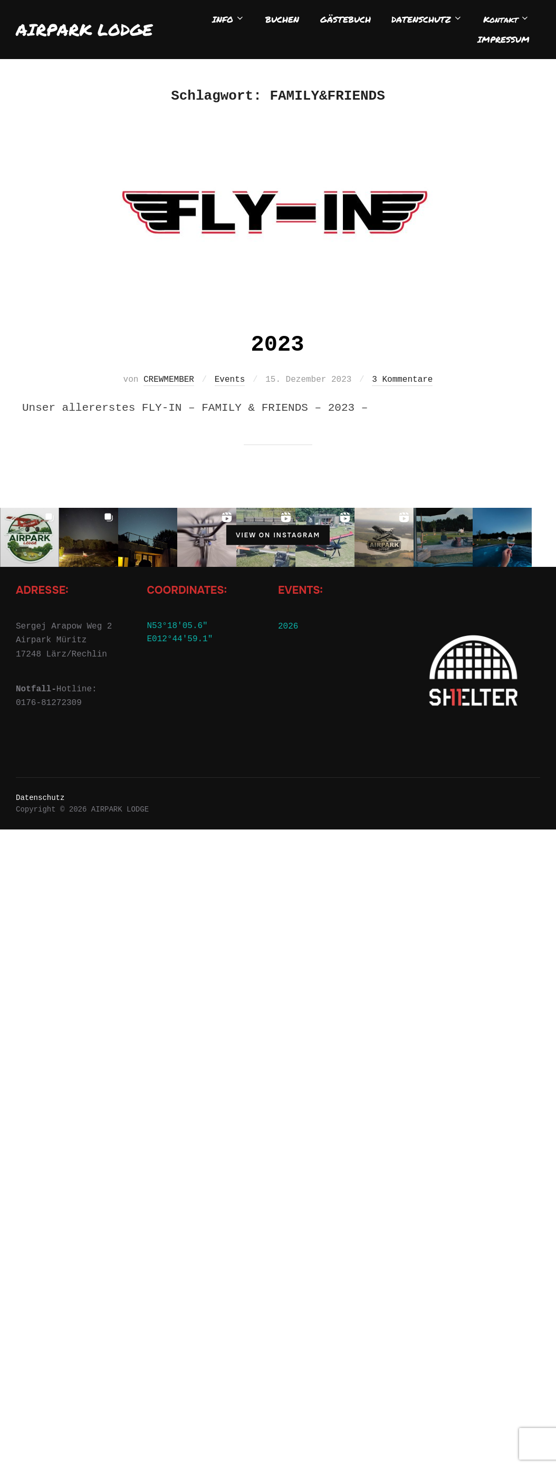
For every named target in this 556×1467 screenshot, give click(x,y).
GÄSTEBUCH (346, 19)
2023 (277, 326)
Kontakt (507, 19)
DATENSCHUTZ (428, 19)
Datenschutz (40, 779)
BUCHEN (284, 19)
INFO (231, 19)
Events (230, 361)
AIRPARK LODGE (84, 29)
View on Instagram (278, 516)
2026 (288, 607)
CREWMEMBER (168, 361)
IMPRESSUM (504, 39)
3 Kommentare (402, 361)
